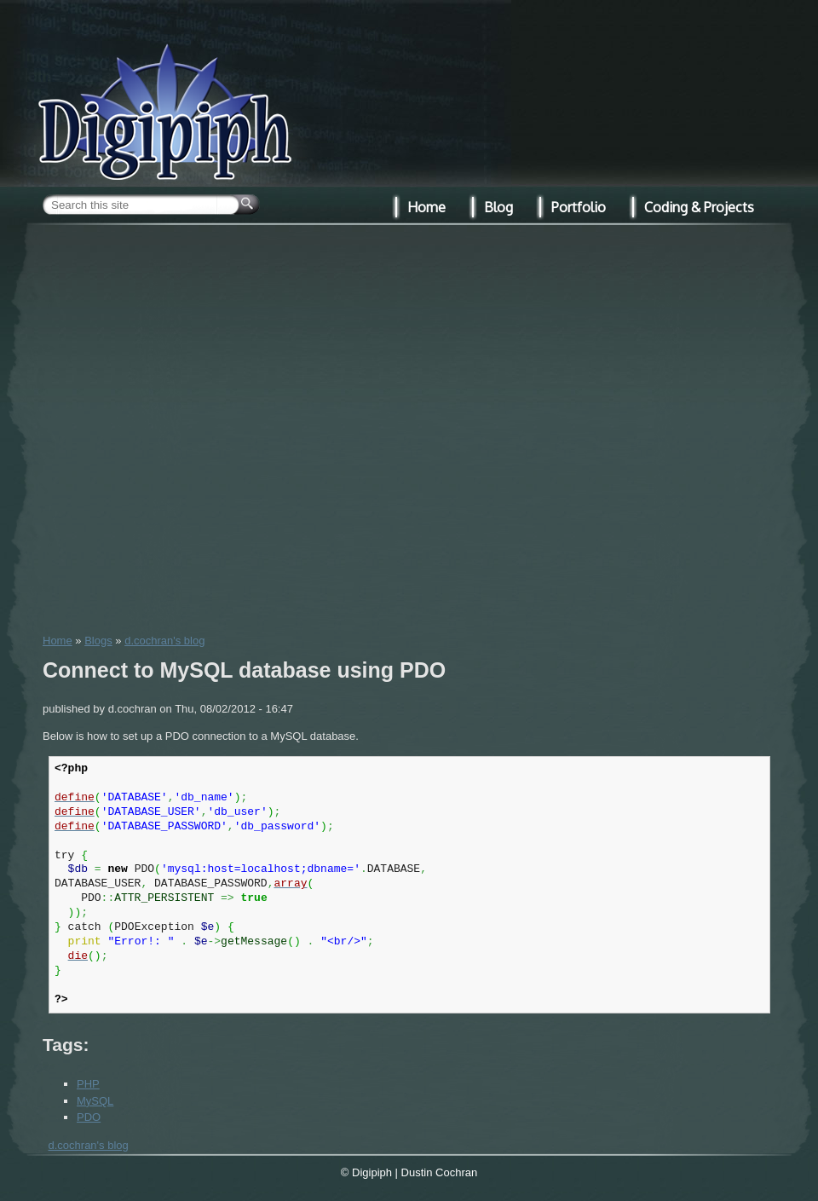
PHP (88, 1083)
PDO (89, 1117)
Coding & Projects (699, 207)
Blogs (98, 640)
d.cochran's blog (164, 640)
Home (57, 640)
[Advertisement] (192, 426)
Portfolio (578, 207)
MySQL (95, 1100)
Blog (498, 207)
